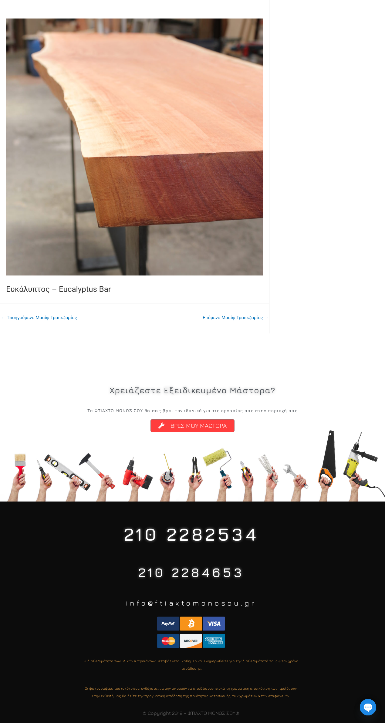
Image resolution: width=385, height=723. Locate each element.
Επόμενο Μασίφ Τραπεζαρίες (235, 317)
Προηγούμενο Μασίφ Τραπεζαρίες (39, 317)
